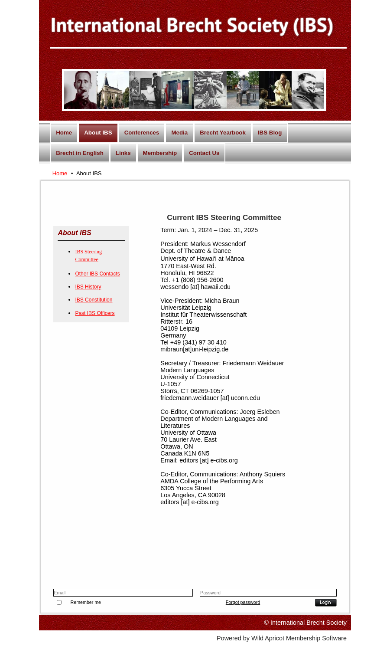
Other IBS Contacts (97, 274)
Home (60, 173)
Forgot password (243, 602)
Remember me (86, 602)
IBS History (88, 287)
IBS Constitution (93, 300)
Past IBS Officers (94, 313)
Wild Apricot (267, 638)
